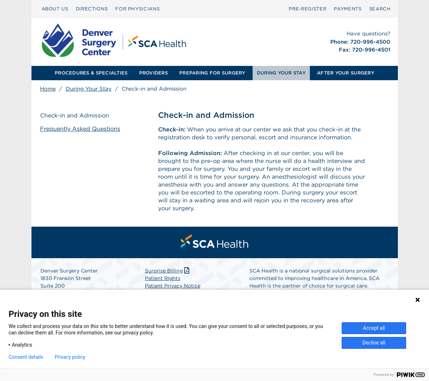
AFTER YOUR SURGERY (345, 73)
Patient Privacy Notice (172, 286)
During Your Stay (89, 89)
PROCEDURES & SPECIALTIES (91, 73)
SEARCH (380, 8)
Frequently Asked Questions (80, 128)
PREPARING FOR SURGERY (212, 73)
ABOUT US (55, 8)
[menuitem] (55, 9)
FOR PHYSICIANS (137, 8)
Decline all (373, 343)
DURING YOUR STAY (281, 73)
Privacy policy (70, 357)
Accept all (374, 328)
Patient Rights (162, 278)
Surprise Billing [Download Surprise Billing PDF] (168, 271)
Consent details (26, 357)
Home (48, 89)
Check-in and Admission (74, 115)
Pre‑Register (307, 8)
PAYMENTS (347, 8)
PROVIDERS (153, 73)
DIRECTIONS (92, 8)
